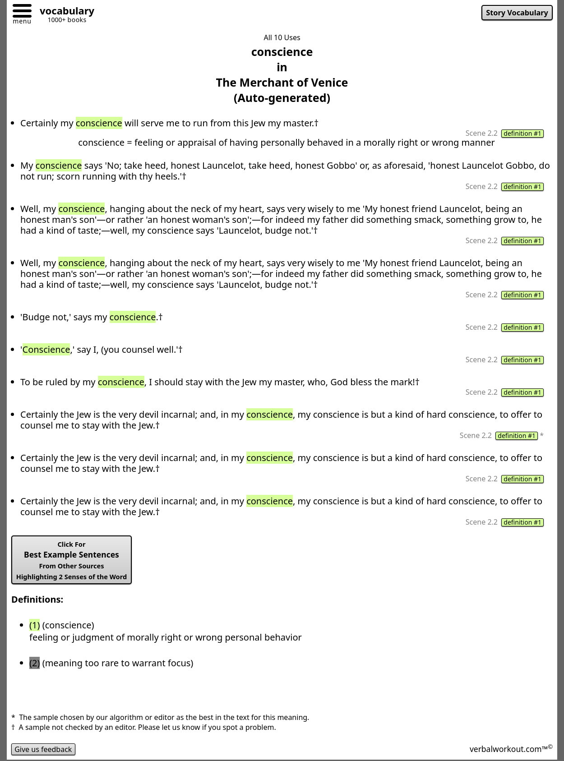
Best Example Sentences (71, 560)
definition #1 (522, 133)
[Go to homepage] (63, 12)
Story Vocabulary (517, 13)
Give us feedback (43, 749)
